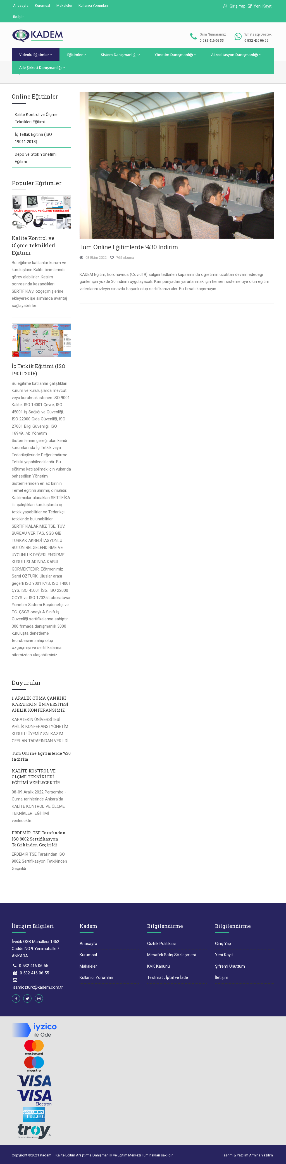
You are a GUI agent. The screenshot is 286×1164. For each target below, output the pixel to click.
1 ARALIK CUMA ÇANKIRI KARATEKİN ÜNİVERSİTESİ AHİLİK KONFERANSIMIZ (40, 704)
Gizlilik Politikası (161, 943)
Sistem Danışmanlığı (120, 54)
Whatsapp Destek (257, 34)
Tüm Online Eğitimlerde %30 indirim (129, 247)
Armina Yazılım (261, 1155)
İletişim (221, 977)
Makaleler (64, 5)
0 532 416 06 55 (33, 965)
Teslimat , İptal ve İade (167, 977)
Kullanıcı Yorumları (93, 5)
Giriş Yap (234, 6)
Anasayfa (20, 5)
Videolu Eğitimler (35, 54)
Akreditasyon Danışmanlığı (236, 54)
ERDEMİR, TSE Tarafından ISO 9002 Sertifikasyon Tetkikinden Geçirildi (39, 839)
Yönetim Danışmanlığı (175, 54)
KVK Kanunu (158, 966)
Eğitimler (76, 54)
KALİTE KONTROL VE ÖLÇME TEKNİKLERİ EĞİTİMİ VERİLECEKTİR (36, 777)
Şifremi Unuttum (230, 966)
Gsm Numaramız (213, 34)
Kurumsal (42, 5)
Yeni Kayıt (259, 6)
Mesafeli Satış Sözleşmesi (171, 954)
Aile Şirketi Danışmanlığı (42, 67)
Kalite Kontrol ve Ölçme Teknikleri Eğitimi (34, 245)
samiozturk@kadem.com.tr (38, 987)
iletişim (19, 17)
